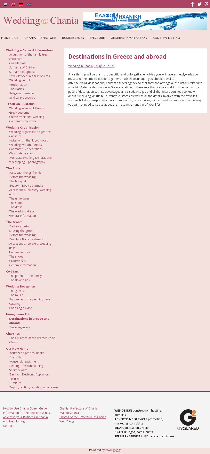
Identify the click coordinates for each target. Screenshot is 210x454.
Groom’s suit (17, 261)
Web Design (67, 421)
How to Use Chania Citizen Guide (25, 408)
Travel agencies (19, 327)
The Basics (16, 89)
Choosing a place (20, 308)
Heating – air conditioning (26, 366)
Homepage (9, 37)
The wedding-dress (21, 211)
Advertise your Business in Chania (25, 417)
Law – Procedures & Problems (29, 76)
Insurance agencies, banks (26, 353)
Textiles (14, 379)
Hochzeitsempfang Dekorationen (31, 158)
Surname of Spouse (22, 72)
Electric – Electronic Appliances (29, 374)
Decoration (16, 357)
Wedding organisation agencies (30, 132)
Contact (8, 426)
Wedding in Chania (80, 66)
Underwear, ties (19, 252)
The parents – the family (25, 276)
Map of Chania (69, 413)
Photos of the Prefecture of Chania (82, 417)
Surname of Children (22, 67)
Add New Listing (166, 37)
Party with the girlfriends (25, 173)
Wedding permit (19, 80)
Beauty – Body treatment (26, 185)
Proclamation (18, 85)
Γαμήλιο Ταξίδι (104, 66)
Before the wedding (22, 177)
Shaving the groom (21, 231)
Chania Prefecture (40, 37)
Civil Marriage (18, 63)
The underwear (19, 198)
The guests (16, 291)
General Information (129, 37)
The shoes (16, 203)
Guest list (15, 136)
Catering (14, 304)
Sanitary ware (18, 370)
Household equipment (24, 361)
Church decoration (21, 153)
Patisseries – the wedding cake (29, 299)
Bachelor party (19, 226)
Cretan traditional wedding (26, 117)
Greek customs (19, 112)
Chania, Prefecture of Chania (78, 408)
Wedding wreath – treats (25, 145)
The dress (15, 207)
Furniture (15, 383)
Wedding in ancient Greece (27, 108)
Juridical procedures (22, 97)
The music (16, 295)
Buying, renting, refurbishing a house (33, 387)
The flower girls (19, 280)
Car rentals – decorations (26, 149)
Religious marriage (21, 93)
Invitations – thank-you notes (28, 140)
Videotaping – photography (27, 162)
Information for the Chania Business (27, 413)
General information (22, 216)
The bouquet (17, 181)
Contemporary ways (22, 121)
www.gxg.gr (113, 450)
